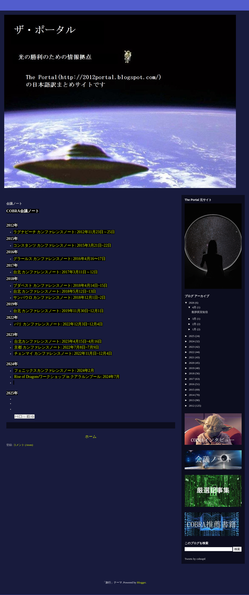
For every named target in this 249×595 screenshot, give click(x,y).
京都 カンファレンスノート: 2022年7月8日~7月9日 (56, 347)
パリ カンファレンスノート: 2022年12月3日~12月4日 (58, 324)
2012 (192, 405)
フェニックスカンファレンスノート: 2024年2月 (53, 370)
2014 (192, 394)
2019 (192, 368)
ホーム (90, 436)
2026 (192, 302)
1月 (194, 329)
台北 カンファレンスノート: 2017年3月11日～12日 (55, 272)
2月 (194, 324)
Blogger (141, 582)
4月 (194, 307)
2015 (192, 389)
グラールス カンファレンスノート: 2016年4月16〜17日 (59, 259)
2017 (192, 378)
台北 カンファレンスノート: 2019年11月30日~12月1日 (58, 311)
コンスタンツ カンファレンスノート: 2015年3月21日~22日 (62, 245)
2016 (192, 384)
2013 (192, 400)
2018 (192, 373)
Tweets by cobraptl (195, 558)
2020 (192, 362)
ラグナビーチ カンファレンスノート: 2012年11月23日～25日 (64, 232)
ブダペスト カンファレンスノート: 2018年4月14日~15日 (60, 285)
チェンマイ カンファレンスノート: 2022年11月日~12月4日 (63, 353)
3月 (194, 318)
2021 (192, 357)
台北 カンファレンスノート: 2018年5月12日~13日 (54, 291)
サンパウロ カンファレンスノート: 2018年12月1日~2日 (59, 297)
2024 (192, 341)
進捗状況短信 (199, 312)
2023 (192, 346)
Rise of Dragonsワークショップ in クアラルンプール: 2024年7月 (66, 377)
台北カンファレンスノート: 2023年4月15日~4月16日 (57, 341)
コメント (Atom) (23, 444)
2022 (192, 352)
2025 (192, 336)
